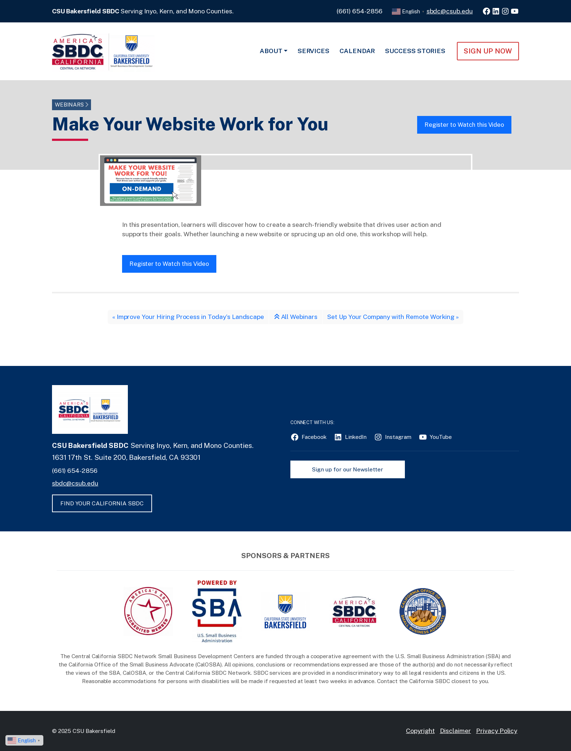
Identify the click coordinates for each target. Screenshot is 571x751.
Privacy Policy (496, 730)
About (271, 51)
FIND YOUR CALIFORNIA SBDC (102, 503)
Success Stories (415, 51)
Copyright (420, 730)
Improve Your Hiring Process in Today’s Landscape (190, 316)
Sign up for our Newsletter (347, 469)
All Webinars (295, 316)
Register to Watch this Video (464, 124)
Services (314, 51)
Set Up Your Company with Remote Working (390, 316)
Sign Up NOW (488, 51)
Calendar (357, 51)
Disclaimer (455, 730)
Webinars (69, 105)
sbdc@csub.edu (450, 11)
